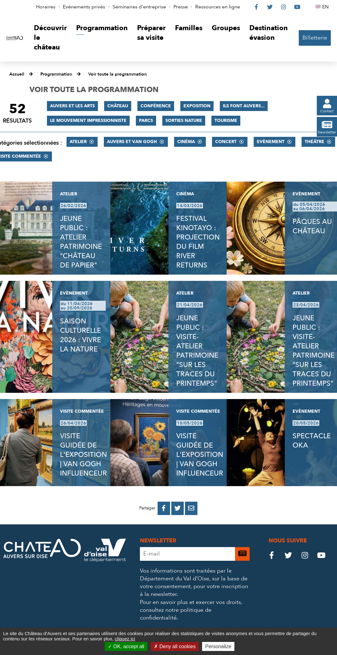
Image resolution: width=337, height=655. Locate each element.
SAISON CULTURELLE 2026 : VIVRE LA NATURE (80, 335)
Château (117, 106)
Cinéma (186, 142)
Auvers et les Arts (72, 106)
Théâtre (314, 142)
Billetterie (314, 38)
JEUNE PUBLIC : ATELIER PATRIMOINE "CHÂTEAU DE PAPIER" (81, 242)
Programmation (56, 74)
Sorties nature (183, 120)
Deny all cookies (175, 646)
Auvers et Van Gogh (132, 142)
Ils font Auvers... (244, 106)
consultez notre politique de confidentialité (175, 614)
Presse (180, 6)
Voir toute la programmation (117, 74)
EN (326, 6)
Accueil (16, 74)
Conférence (156, 106)
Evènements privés (84, 6)
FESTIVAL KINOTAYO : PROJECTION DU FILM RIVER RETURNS (198, 242)
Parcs (146, 120)
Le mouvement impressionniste (88, 120)
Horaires (45, 6)
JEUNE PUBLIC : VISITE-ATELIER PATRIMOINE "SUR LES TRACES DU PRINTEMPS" (197, 351)
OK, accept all (126, 646)
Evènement (270, 142)
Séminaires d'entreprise (139, 6)
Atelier (78, 142)
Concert (226, 142)
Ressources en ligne (217, 6)
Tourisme (226, 120)
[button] (50, 37)
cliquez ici (125, 638)
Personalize (218, 646)
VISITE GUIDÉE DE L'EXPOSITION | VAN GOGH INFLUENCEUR (83, 454)
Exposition (196, 106)
